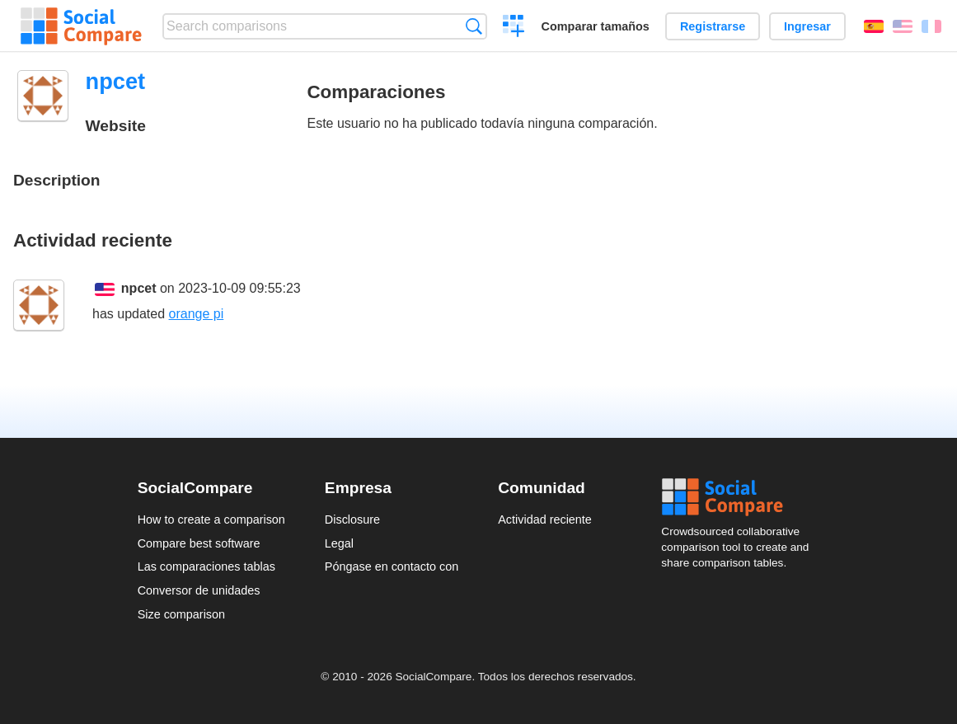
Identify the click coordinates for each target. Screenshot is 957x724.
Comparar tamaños (596, 26)
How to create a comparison (211, 519)
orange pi (196, 314)
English (902, 26)
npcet (139, 288)
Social (740, 497)
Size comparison (181, 614)
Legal (339, 543)
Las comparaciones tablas (206, 566)
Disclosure (352, 519)
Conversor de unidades (199, 590)
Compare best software (199, 543)
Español (874, 26)
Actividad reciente (545, 519)
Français (931, 26)
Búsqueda (473, 26)
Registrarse (712, 26)
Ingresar (807, 26)
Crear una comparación (514, 28)
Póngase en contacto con (391, 566)
